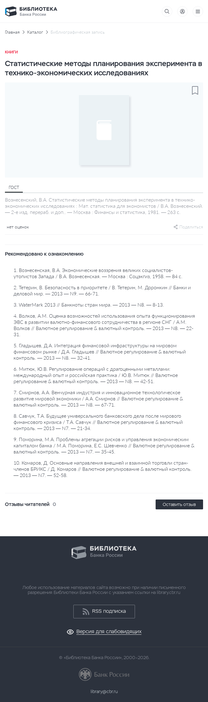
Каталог (35, 32)
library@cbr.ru (104, 691)
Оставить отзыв (179, 504)
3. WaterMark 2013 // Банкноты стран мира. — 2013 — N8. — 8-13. (89, 304)
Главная (12, 32)
